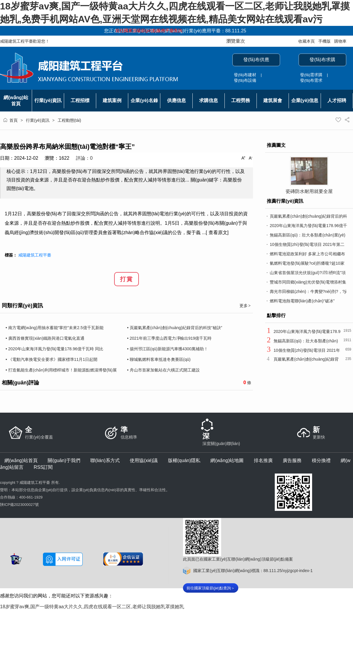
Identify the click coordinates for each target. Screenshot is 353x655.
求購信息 (208, 100)
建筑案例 (112, 100)
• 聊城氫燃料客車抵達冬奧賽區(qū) (159, 359)
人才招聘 (336, 100)
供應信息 (176, 100)
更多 (245, 305)
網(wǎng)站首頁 (21, 460)
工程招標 (80, 100)
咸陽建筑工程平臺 (34, 255)
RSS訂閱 (43, 467)
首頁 (13, 120)
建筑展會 (272, 100)
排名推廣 (263, 460)
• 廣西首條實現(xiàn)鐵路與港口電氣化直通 (45, 338)
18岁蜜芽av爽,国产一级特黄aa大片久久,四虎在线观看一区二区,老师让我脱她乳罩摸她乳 (92, 606)
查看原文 (218, 232)
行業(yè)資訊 (47, 100)
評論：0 (84, 158)
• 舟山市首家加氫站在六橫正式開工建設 (163, 370)
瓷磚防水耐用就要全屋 (309, 191)
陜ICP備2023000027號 (19, 504)
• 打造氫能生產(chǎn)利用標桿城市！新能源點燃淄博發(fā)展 (61, 370)
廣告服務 (292, 460)
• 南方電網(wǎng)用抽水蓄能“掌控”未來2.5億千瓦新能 (55, 327)
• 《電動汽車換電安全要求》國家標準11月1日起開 (51, 359)
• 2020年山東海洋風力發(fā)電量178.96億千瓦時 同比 (54, 348)
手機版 (324, 41)
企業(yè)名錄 (144, 100)
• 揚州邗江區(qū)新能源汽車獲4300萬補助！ (167, 348)
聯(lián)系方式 (105, 460)
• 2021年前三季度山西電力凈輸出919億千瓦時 (169, 338)
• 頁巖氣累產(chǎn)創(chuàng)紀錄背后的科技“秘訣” (174, 327)
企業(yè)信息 (304, 100)
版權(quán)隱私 (184, 460)
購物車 (340, 41)
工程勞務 (240, 100)
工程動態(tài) (69, 120)
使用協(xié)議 (144, 460)
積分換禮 (321, 460)
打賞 (126, 279)
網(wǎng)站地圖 (227, 460)
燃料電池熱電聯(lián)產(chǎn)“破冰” (302, 301)
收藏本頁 (306, 41)
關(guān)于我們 (64, 460)
